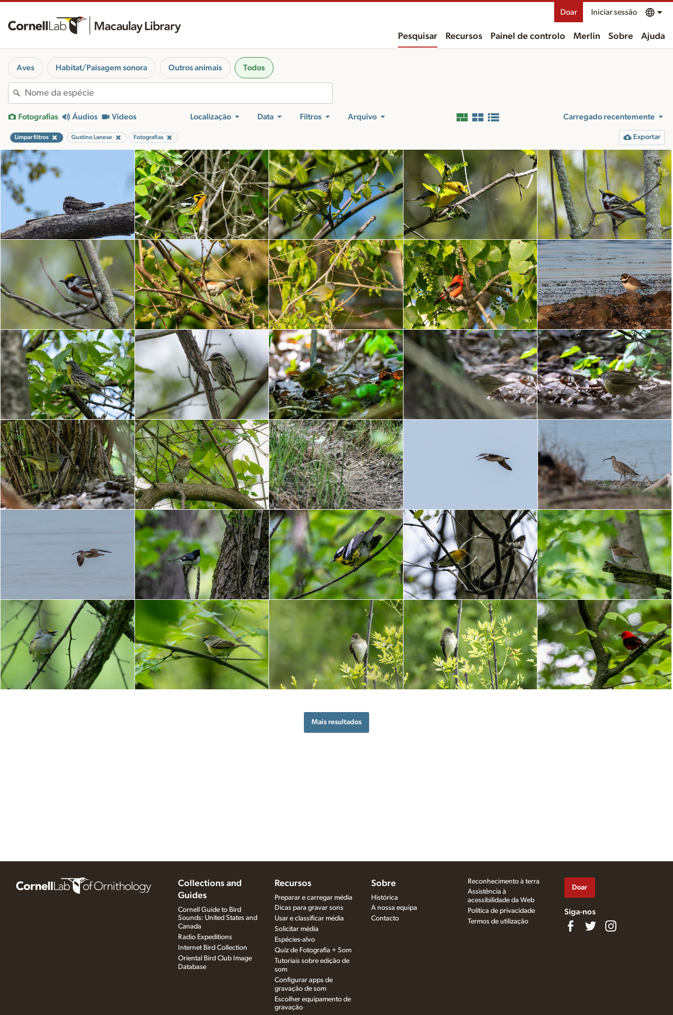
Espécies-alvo (295, 939)
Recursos (463, 36)
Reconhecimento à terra (504, 881)
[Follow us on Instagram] (611, 926)
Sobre (620, 36)
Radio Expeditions (205, 937)
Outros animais (195, 68)
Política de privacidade (501, 910)
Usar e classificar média (309, 918)
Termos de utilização (498, 921)
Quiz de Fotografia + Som (313, 950)
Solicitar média (297, 929)
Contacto (385, 918)
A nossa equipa (394, 907)
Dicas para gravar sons (309, 907)
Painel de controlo (527, 36)
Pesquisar (417, 36)
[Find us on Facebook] (570, 926)
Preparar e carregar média (313, 897)
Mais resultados (336, 722)
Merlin (586, 36)
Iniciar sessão (614, 12)
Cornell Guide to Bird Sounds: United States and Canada (217, 918)
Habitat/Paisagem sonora (101, 68)
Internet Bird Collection (212, 947)
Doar (568, 12)
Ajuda (653, 36)
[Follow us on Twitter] (591, 926)
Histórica (384, 897)
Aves (25, 68)
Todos (254, 68)
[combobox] (178, 93)
